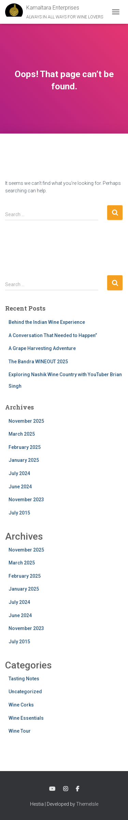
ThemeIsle (87, 804)
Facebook (77, 789)
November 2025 (26, 421)
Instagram (65, 789)
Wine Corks (21, 705)
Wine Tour (20, 731)
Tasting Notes (24, 678)
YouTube (52, 789)
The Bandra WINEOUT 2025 (38, 361)
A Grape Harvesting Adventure (42, 348)
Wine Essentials (26, 718)
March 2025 (22, 434)
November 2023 (26, 499)
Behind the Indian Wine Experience (47, 322)
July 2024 (19, 473)
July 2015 (19, 513)
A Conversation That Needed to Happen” (53, 335)
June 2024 (20, 486)
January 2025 (24, 460)
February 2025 (25, 447)
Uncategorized (25, 691)
